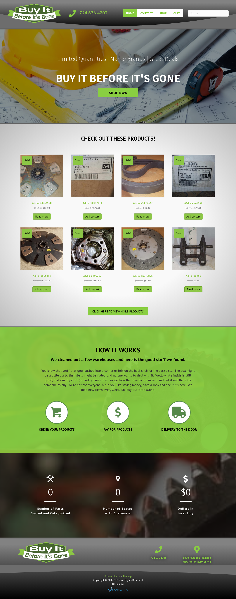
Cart (176, 13)
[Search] (208, 13)
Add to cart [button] (92, 216)
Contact (146, 13)
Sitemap (127, 576)
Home (130, 13)
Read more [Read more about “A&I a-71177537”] (143, 216)
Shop (163, 13)
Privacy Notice (113, 576)
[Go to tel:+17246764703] (89, 13)
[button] (118, 92)
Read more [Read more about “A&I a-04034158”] (41, 216)
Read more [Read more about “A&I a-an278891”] (143, 289)
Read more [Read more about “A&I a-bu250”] (193, 289)
